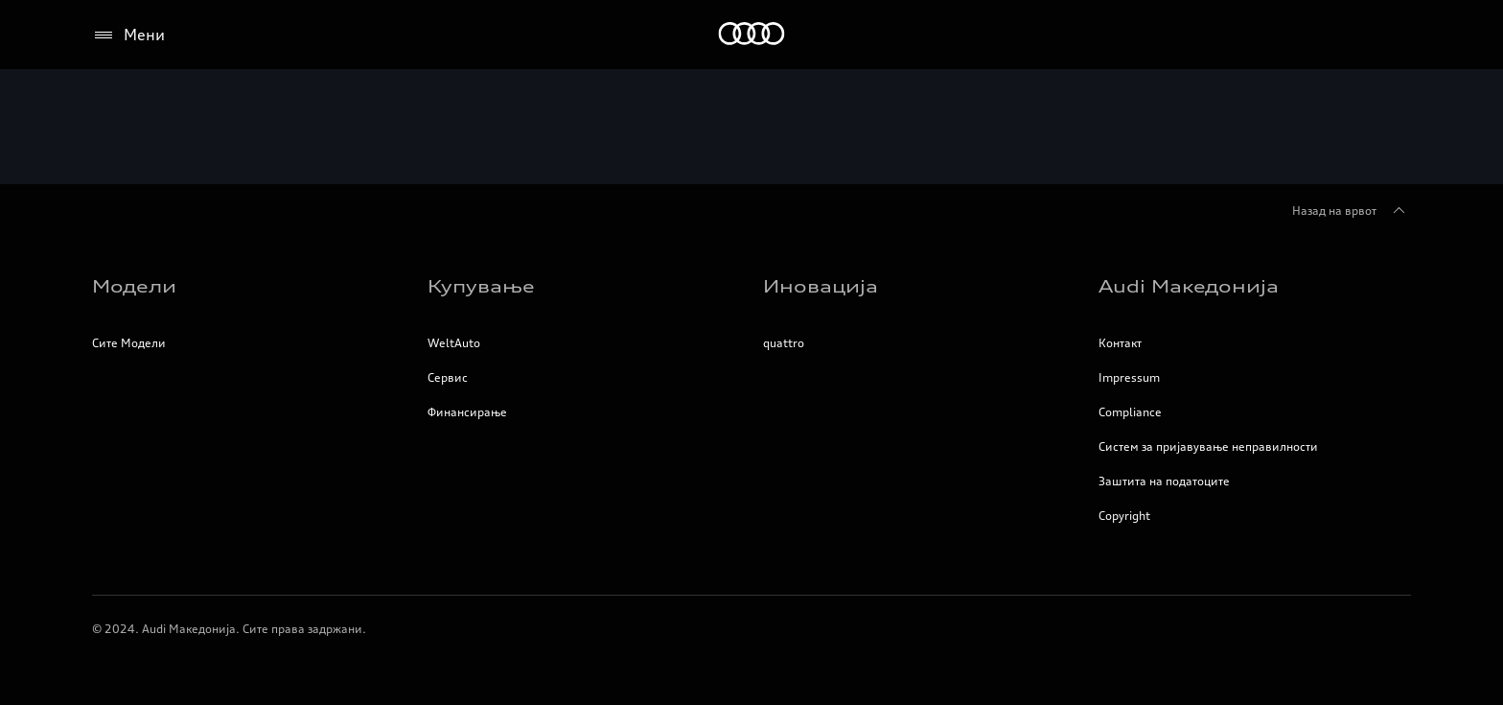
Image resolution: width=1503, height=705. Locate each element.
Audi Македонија (1188, 285)
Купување (481, 285)
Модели (134, 285)
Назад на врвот (1351, 211)
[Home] (752, 35)
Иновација (820, 285)
